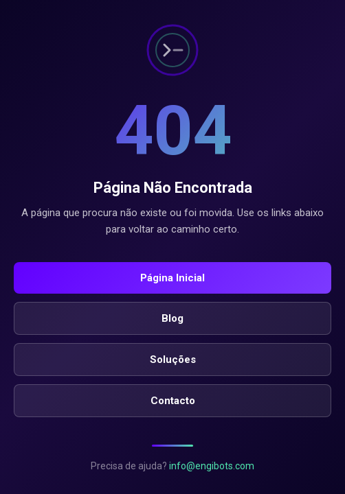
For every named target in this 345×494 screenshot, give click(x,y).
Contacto (173, 401)
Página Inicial (172, 278)
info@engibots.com (211, 465)
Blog (172, 318)
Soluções (173, 359)
